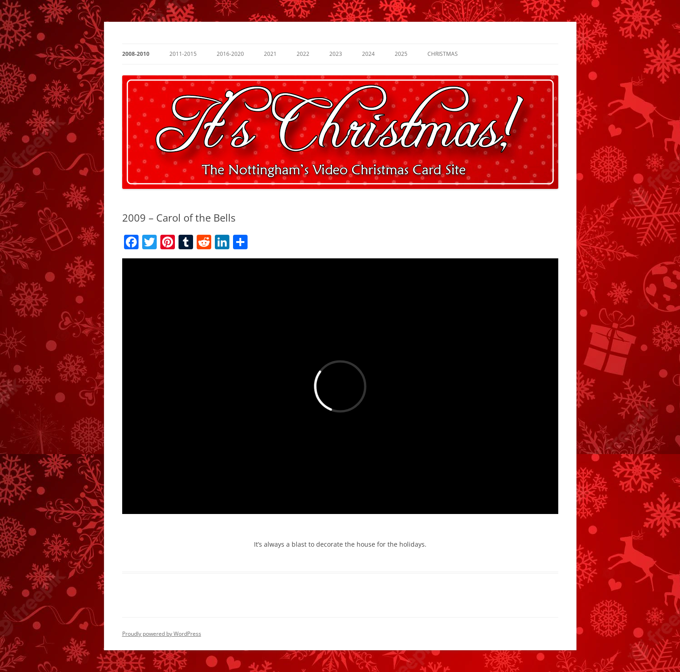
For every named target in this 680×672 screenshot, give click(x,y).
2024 (368, 54)
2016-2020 (230, 54)
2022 (303, 54)
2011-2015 (183, 54)
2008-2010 (135, 54)
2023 (335, 54)
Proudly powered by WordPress (161, 633)
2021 (270, 54)
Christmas (442, 54)
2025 (401, 54)
